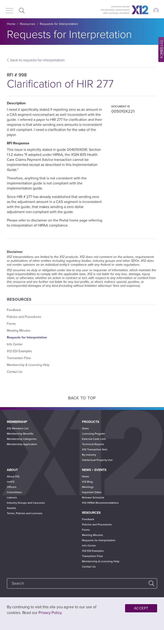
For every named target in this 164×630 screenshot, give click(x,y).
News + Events (94, 470)
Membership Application (22, 444)
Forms (11, 324)
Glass (85, 428)
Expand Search (21, 10)
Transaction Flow (19, 358)
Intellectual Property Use (97, 460)
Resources (27, 24)
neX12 (10, 481)
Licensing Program (93, 433)
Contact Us (14, 372)
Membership (17, 422)
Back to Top (82, 397)
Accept (141, 608)
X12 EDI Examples (19, 351)
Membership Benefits (20, 433)
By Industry (89, 454)
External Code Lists (94, 439)
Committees (14, 492)
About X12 (13, 476)
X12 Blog (87, 481)
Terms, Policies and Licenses (24, 513)
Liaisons (12, 497)
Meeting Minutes (18, 331)
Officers (11, 487)
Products (90, 422)
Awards (11, 508)
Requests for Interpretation (59, 24)
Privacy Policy (49, 612)
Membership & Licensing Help (28, 365)
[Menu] (9, 11)
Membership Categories (22, 439)
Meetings (88, 487)
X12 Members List (18, 428)
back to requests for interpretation (37, 60)
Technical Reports (93, 444)
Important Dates (92, 492)
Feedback (14, 310)
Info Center (15, 344)
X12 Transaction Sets (94, 449)
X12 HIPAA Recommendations (100, 502)
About (12, 470)
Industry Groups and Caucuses (26, 502)
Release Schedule (93, 497)
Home (11, 24)
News (85, 476)
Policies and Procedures (24, 317)
